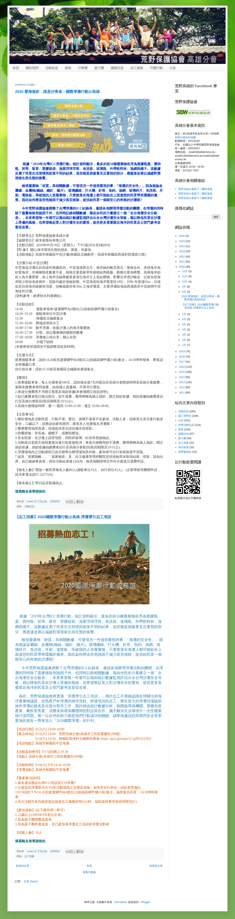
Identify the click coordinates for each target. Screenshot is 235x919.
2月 (184, 339)
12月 (185, 271)
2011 (182, 392)
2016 (182, 366)
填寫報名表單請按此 (30, 491)
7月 (184, 314)
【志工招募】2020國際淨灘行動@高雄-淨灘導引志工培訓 (63, 517)
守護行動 (156, 68)
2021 (182, 261)
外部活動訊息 (186, 424)
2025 (182, 241)
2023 (182, 251)
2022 (182, 256)
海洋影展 (183, 447)
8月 (184, 291)
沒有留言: (55, 501)
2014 (182, 377)
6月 (184, 319)
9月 (184, 286)
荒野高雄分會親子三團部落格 (195, 198)
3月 (184, 334)
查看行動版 (89, 872)
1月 (184, 344)
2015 (182, 371)
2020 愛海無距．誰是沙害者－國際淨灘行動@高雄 (57, 92)
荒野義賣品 (184, 451)
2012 (182, 387)
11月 (185, 276)
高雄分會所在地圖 (185, 137)
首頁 (16, 68)
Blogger (145, 902)
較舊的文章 (156, 865)
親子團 (99, 68)
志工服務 (136, 68)
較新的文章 (22, 865)
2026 (182, 235)
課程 (68, 68)
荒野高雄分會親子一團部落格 (195, 189)
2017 (182, 361)
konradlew (121, 902)
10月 (185, 281)
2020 (182, 266)
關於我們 (32, 68)
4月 (184, 329)
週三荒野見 (184, 415)
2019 (182, 351)
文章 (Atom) (31, 881)
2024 (182, 246)
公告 (172, 68)
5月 (184, 324)
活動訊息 (51, 68)
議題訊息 (117, 68)
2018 (182, 356)
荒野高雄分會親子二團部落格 (195, 193)
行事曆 (83, 68)
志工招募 (29, 856)
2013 (182, 382)
